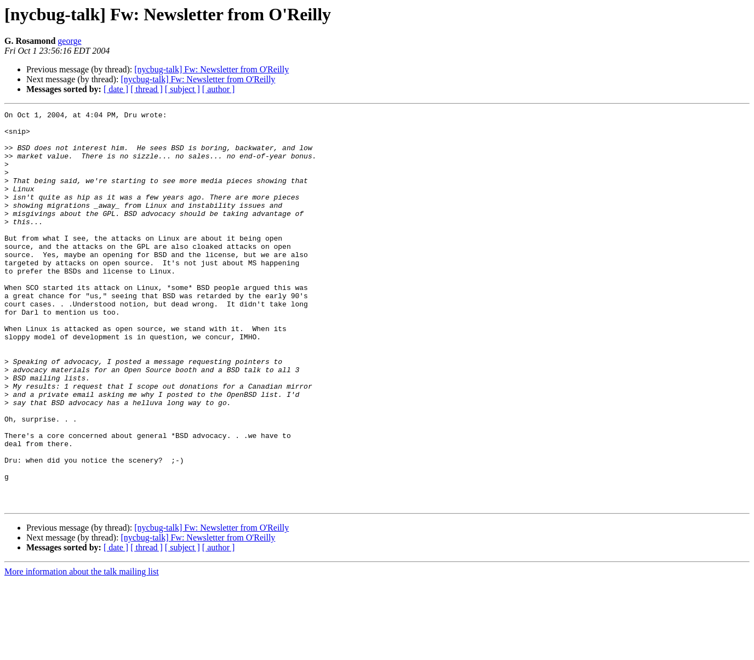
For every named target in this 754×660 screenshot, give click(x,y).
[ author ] (218, 89)
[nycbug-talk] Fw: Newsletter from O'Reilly (211, 69)
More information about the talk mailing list (81, 650)
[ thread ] (146, 89)
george (69, 40)
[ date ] (116, 89)
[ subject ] (182, 89)
